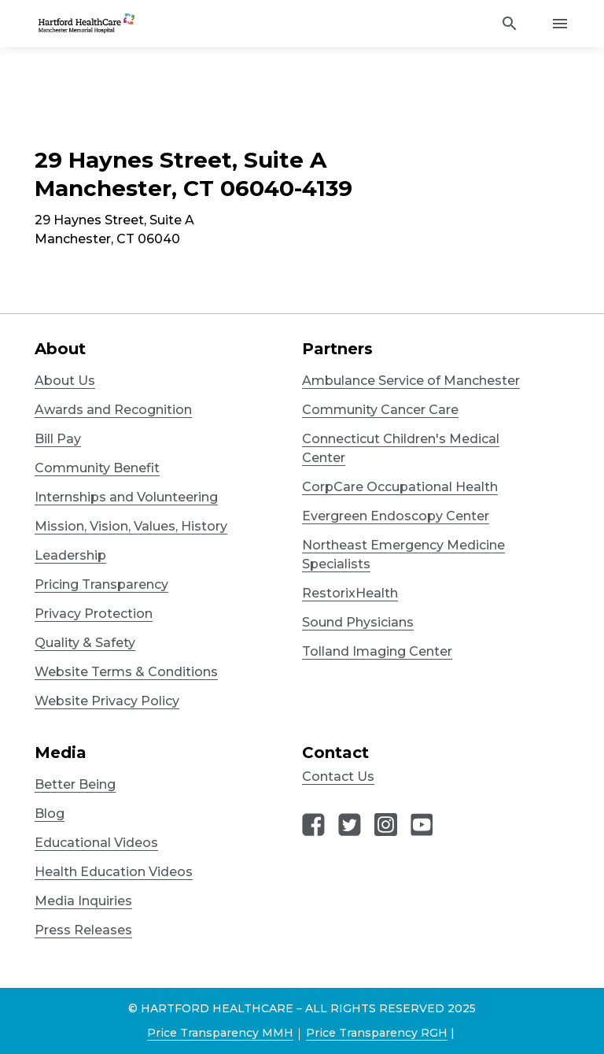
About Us (65, 380)
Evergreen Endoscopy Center (395, 516)
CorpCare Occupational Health (400, 486)
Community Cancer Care (380, 409)
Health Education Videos (114, 871)
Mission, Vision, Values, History (131, 526)
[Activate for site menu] (560, 23)
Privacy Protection (94, 613)
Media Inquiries (83, 900)
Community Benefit (97, 467)
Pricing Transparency (101, 584)
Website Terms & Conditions (126, 671)
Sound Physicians (358, 622)
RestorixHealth (350, 593)
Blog (49, 813)
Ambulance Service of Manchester (411, 380)
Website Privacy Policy (107, 700)
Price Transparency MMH (220, 1033)
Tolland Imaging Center (377, 651)
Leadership (70, 555)
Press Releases (83, 930)
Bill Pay (58, 438)
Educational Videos (96, 842)
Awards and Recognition (113, 409)
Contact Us (338, 776)
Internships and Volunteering (126, 497)
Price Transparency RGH (376, 1033)
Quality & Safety (85, 642)
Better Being (75, 784)
